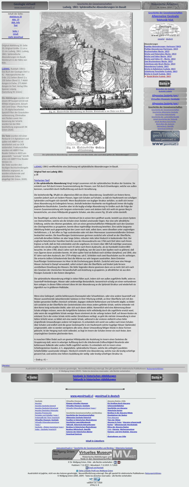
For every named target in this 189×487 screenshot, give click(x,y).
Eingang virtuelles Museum (77, 403)
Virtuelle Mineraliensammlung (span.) (81, 408)
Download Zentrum (165, 128)
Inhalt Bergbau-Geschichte (165, 121)
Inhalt (15, 34)
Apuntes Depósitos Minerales (46, 410)
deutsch (169, 39)
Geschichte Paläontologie (165, 114)
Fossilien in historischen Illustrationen (81, 420)
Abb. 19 (15, 19)
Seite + (15, 31)
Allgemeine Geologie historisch (78, 417)
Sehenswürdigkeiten (115, 405)
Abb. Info (15, 22)
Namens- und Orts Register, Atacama (122, 432)
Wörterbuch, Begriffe (165, 126)
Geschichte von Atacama (117, 408)
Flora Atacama (113, 417)
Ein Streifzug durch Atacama (118, 403)
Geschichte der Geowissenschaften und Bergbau (94, 448)
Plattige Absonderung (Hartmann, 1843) (161, 49)
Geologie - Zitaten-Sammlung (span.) (49, 427)
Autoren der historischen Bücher (79, 432)
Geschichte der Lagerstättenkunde (165, 117)
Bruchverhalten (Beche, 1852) (157, 51)
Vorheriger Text (42, 180)
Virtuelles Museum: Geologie (165, 99)
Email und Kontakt (96, 467)
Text (16, 25)
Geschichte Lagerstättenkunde (78, 422)
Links (109, 429)
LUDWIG (6, 68)
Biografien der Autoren (165, 89)
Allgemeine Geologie (165, 16)
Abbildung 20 (16, 16)
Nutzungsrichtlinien (155, 368)
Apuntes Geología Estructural (46, 408)
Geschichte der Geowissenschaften (165, 110)
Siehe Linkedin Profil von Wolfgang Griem (94, 470)
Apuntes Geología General (45, 405)
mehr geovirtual (15, 36)
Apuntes (38, 403)
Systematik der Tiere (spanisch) (47, 417)
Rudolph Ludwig (165, 91)
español (161, 39)
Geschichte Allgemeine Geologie (165, 112)
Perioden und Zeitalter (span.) (47, 415)
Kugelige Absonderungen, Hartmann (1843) (163, 46)
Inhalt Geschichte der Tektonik (165, 119)
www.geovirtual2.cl (81, 396)
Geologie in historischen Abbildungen (94, 376)
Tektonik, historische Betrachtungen (80, 424)
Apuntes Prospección (43, 413)
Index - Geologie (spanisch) (45, 429)
